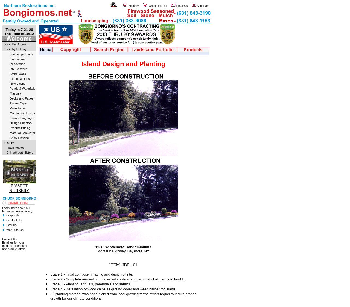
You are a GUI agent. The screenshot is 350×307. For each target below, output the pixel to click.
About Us (203, 5)
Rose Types (18, 108)
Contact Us (9, 239)
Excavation (17, 59)
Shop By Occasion (16, 44)
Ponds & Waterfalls (23, 88)
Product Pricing (20, 128)
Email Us (182, 5)
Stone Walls (18, 73)
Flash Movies (15, 147)
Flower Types (19, 103)
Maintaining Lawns (22, 113)
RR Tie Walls (18, 69)
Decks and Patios (21, 98)
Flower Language (21, 118)
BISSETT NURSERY (19, 188)
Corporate (13, 215)
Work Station (15, 230)
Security (134, 5)
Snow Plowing (19, 137)
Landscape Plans (21, 54)
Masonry (15, 93)
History (9, 142)
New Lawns (17, 83)
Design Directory (21, 123)
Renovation (17, 64)
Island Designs (20, 78)
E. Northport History (20, 152)
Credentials (14, 220)
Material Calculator (22, 133)
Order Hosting (158, 5)
